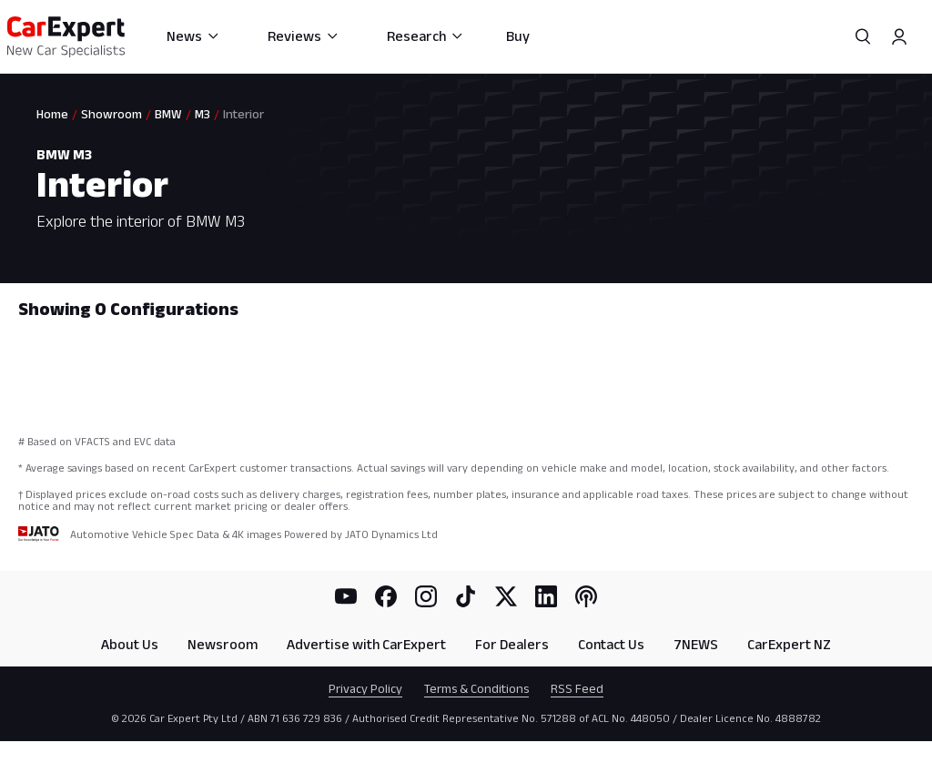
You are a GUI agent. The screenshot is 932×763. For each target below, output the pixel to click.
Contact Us (611, 644)
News (193, 36)
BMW (168, 114)
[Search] (863, 36)
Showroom (111, 114)
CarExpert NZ (789, 644)
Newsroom (222, 644)
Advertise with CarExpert (366, 644)
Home (52, 114)
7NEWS (696, 644)
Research (425, 36)
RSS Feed (577, 688)
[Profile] (899, 36)
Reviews (303, 36)
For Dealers (512, 644)
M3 (202, 114)
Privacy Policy (365, 688)
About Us (129, 644)
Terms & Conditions (476, 688)
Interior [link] (243, 114)
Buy (518, 36)
